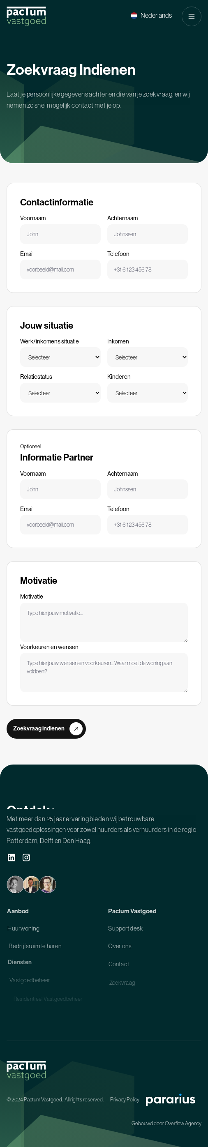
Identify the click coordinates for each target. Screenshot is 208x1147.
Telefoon (118, 254)
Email (27, 254)
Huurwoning (24, 930)
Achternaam (122, 218)
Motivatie (31, 596)
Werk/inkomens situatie (49, 341)
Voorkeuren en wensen (49, 647)
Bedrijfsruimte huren (35, 948)
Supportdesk (125, 930)
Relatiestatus (36, 376)
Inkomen (118, 341)
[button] (151, 15)
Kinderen (119, 376)
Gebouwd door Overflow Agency (166, 1123)
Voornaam (33, 218)
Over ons (119, 948)
